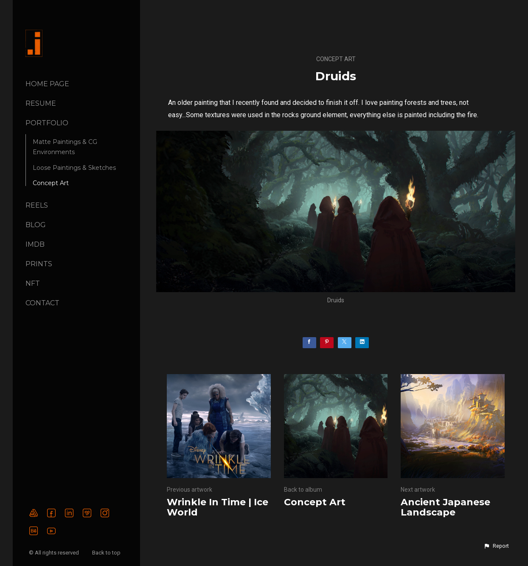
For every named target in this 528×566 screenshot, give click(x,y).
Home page (47, 84)
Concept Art (51, 183)
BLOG (35, 225)
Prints (38, 264)
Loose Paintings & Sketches (74, 168)
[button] (496, 546)
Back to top (107, 552)
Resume (40, 103)
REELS (36, 205)
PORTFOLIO (46, 123)
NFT (32, 283)
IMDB (35, 244)
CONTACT (42, 303)
